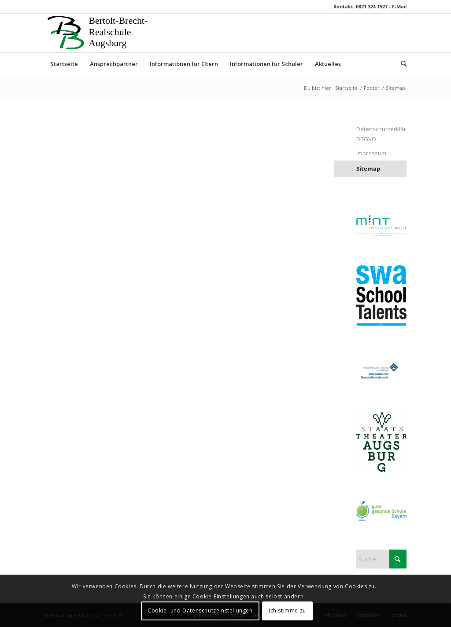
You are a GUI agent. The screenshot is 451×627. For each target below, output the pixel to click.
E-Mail (399, 6)
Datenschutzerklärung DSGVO (381, 134)
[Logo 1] (99, 33)
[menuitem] (64, 64)
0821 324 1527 (372, 6)
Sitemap (368, 168)
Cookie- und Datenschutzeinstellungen (200, 610)
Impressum (371, 153)
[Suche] (401, 64)
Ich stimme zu (287, 610)
